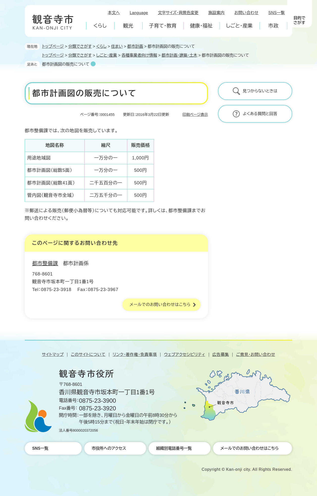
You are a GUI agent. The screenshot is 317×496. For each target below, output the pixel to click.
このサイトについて (88, 354)
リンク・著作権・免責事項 (135, 354)
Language (139, 13)
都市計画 (135, 46)
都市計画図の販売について (65, 64)
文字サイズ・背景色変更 (178, 13)
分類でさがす (80, 46)
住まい (117, 46)
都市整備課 (45, 263)
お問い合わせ (247, 13)
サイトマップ (53, 354)
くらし (101, 46)
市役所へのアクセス (109, 448)
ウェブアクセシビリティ (184, 354)
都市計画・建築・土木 (179, 55)
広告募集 (220, 354)
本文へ (114, 13)
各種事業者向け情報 (139, 55)
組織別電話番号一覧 (174, 448)
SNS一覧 (276, 13)
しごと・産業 (106, 55)
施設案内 (216, 13)
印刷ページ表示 (195, 114)
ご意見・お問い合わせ (255, 354)
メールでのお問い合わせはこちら (160, 304)
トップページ (53, 46)
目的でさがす (299, 20)
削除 (93, 63)
